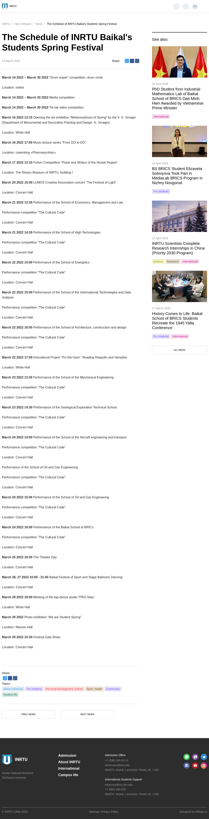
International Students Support (123, 779)
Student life (10, 694)
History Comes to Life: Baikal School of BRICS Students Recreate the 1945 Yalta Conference (177, 320)
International (161, 116)
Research (173, 261)
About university (13, 688)
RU (195, 6)
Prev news (28, 714)
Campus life (68, 775)
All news (179, 350)
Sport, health (94, 688)
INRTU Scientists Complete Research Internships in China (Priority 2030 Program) (178, 248)
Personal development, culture (64, 688)
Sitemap (94, 811)
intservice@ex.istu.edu (119, 784)
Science (158, 261)
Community (113, 688)
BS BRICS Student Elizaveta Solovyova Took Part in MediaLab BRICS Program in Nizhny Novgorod (177, 176)
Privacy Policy (109, 811)
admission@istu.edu (117, 765)
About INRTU (69, 762)
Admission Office (115, 755)
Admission (67, 755)
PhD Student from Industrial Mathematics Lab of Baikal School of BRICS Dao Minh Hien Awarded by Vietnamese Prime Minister (178, 98)
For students (34, 688)
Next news (87, 714)
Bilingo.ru (201, 811)
